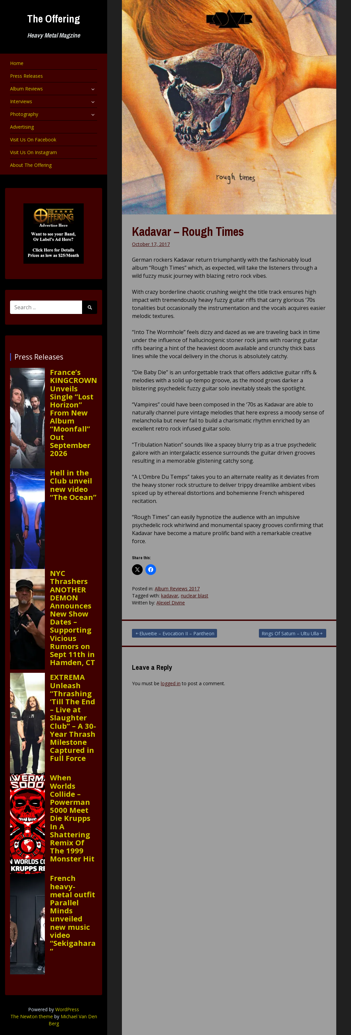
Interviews (21, 101)
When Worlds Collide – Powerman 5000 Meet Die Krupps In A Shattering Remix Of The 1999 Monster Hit (72, 817)
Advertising (22, 127)
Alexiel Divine (170, 602)
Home (16, 63)
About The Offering (31, 165)
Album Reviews (26, 88)
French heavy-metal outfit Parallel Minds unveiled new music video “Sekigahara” (73, 914)
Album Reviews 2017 (177, 588)
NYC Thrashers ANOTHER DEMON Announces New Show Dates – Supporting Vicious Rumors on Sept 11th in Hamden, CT (72, 617)
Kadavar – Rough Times (188, 231)
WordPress (67, 1009)
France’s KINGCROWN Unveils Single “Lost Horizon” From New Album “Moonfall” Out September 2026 (73, 412)
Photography (24, 114)
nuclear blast (194, 595)
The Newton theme (31, 1016)
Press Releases (26, 76)
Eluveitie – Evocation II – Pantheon (176, 633)
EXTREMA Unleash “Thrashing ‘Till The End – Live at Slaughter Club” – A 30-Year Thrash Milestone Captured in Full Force (73, 717)
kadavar (169, 595)
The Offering (53, 18)
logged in (171, 683)
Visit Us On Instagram (33, 152)
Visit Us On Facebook (33, 139)
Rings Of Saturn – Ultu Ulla (290, 633)
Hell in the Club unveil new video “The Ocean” (73, 484)
